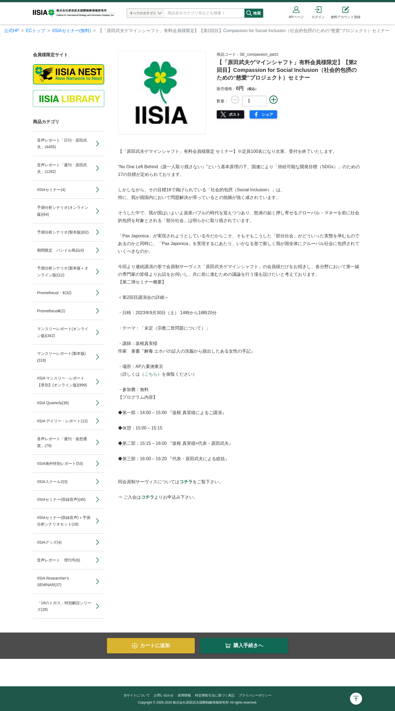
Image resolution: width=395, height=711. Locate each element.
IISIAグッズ (49, 542)
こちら (150, 374)
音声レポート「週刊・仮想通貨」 (62, 442)
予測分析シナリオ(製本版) (63, 232)
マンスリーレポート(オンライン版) (62, 332)
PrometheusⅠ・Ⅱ (54, 293)
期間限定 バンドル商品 (60, 250)
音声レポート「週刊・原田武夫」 (62, 168)
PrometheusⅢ (51, 311)
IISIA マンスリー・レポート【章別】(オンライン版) (62, 381)
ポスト (234, 114)
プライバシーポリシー (255, 695)
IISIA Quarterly (53, 403)
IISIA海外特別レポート (60, 463)
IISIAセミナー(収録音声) (61, 499)
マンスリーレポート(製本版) (61, 356)
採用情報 (184, 695)
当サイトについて (136, 695)
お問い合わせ (164, 695)
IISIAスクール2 (52, 481)
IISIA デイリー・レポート (62, 421)
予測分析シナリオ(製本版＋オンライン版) (62, 271)
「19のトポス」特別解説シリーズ (64, 606)
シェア (267, 114)
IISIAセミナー (51, 189)
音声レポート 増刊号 (58, 560)
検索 (262, 13)
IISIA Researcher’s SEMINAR (53, 581)
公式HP (11, 30)
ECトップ (35, 30)
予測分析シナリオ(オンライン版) (62, 211)
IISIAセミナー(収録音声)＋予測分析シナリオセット (63, 521)
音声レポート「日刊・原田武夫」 (62, 143)
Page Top (356, 699)
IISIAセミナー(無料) (71, 30)
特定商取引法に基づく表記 (215, 695)
